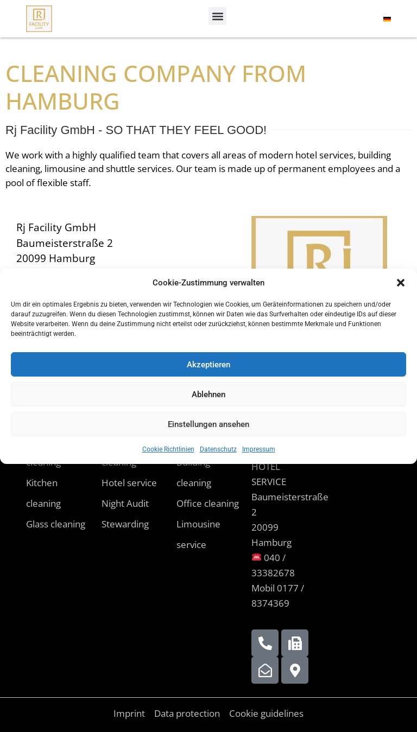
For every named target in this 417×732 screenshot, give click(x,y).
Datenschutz (218, 449)
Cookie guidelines (266, 713)
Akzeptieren (208, 365)
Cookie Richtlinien (168, 449)
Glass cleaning (55, 524)
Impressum (258, 449)
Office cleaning (207, 503)
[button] (400, 282)
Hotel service (129, 482)
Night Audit (125, 503)
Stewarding (125, 524)
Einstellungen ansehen (208, 424)
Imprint (129, 713)
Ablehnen (208, 394)
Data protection (187, 713)
